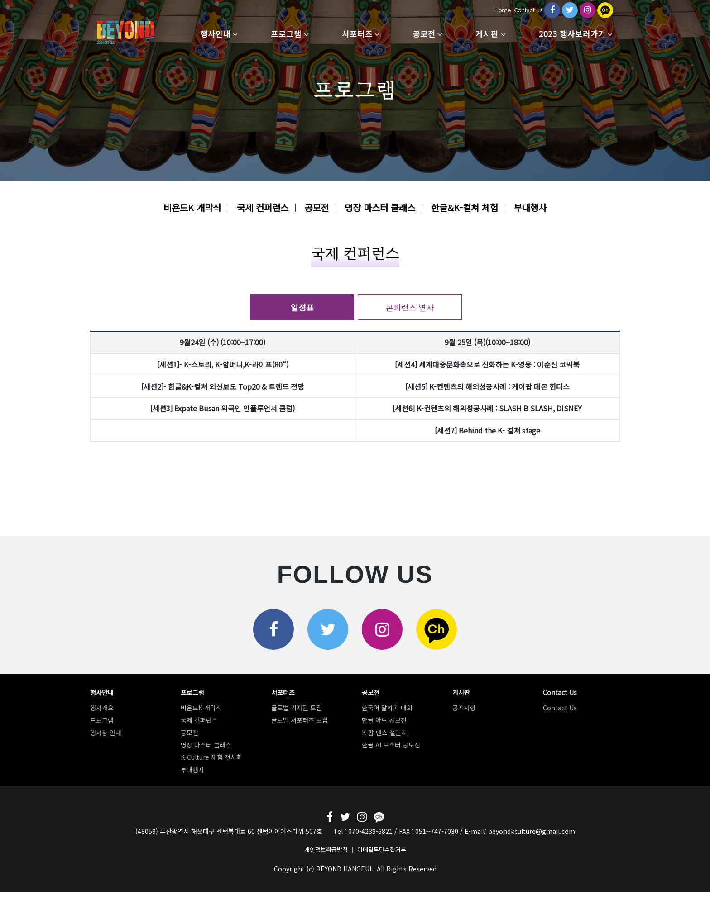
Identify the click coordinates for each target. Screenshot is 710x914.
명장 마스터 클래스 (380, 208)
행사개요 (102, 707)
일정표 (302, 307)
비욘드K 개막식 (192, 208)
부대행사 (530, 208)
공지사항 (464, 707)
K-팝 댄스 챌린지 (384, 732)
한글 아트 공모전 (384, 719)
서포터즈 (357, 33)
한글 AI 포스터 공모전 (391, 744)
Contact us (528, 10)
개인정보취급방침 (326, 849)
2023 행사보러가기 (572, 33)
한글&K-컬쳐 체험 (464, 208)
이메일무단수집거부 (381, 849)
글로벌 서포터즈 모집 (299, 719)
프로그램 (286, 33)
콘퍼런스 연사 (410, 307)
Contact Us (560, 707)
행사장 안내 (105, 732)
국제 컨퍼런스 (262, 208)
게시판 (487, 33)
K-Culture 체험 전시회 (211, 757)
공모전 (424, 33)
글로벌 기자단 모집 (296, 707)
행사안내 (215, 33)
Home (502, 10)
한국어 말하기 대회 (387, 707)
